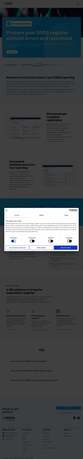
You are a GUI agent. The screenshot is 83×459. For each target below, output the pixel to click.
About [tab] (66, 215)
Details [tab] (41, 215)
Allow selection (41, 247)
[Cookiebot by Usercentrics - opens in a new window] (70, 210)
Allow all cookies (66, 247)
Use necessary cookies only (17, 247)
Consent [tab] (16, 215)
